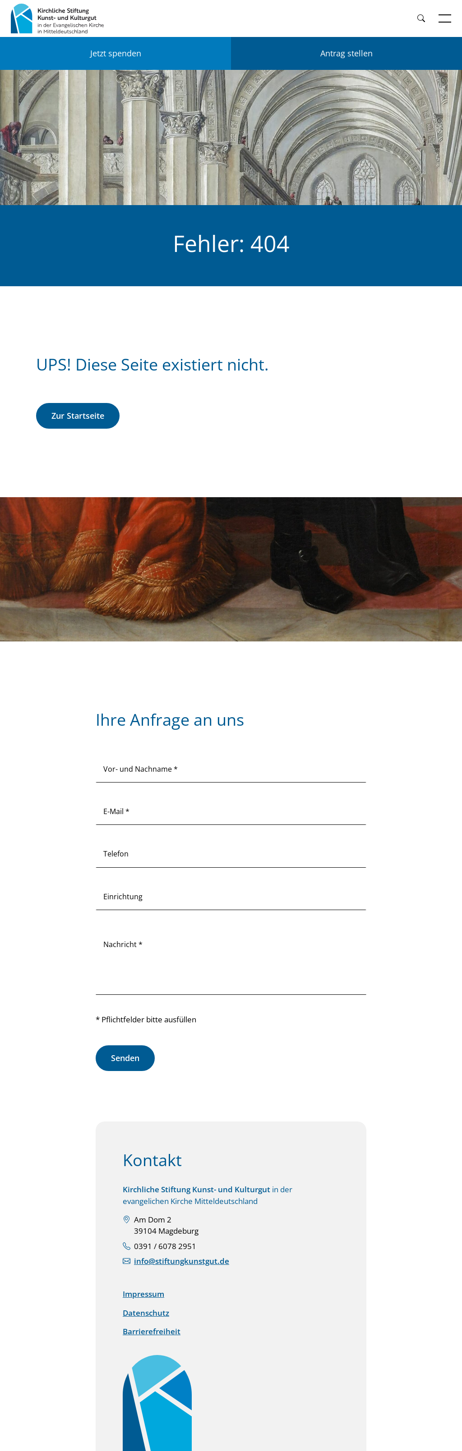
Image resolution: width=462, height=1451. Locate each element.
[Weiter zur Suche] (421, 18)
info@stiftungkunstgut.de (181, 1261)
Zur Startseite (77, 415)
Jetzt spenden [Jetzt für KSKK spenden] (115, 53)
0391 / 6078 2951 (165, 1246)
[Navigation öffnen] (445, 18)
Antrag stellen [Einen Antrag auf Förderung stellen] (346, 53)
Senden (125, 1058)
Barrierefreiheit (151, 1331)
